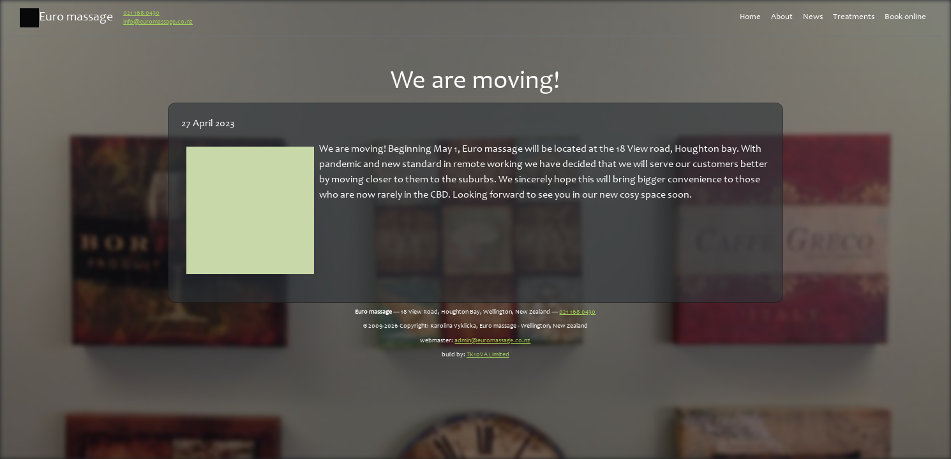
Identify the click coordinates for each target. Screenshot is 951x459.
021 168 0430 (141, 13)
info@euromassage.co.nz (158, 22)
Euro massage (66, 17)
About (782, 17)
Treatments (853, 17)
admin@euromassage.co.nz (492, 341)
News (813, 17)
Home (750, 17)
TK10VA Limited (488, 355)
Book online (905, 17)
